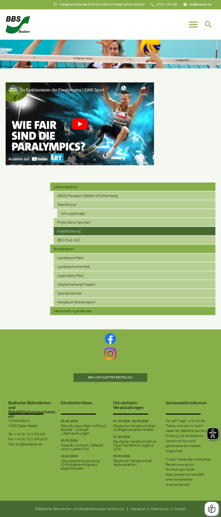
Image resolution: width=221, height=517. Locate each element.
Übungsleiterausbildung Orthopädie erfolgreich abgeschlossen (80, 464)
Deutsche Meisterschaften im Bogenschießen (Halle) (134, 427)
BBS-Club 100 (68, 240)
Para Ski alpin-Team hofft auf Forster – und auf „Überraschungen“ (83, 429)
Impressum (138, 509)
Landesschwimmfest (73, 266)
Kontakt (180, 509)
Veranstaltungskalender (73, 311)
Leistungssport (66, 186)
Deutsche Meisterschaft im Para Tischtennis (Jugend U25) (134, 445)
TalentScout (66, 204)
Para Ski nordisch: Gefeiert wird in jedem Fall (82, 447)
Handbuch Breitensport (76, 302)
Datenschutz (160, 509)
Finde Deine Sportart (74, 222)
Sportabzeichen (69, 293)
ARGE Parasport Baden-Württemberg (87, 195)
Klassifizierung (69, 231)
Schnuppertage (73, 213)
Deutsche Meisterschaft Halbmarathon (132, 462)
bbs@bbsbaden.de (29, 444)
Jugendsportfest (70, 275)
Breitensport (64, 248)
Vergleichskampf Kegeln (76, 284)
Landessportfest (70, 257)
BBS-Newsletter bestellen (110, 377)
